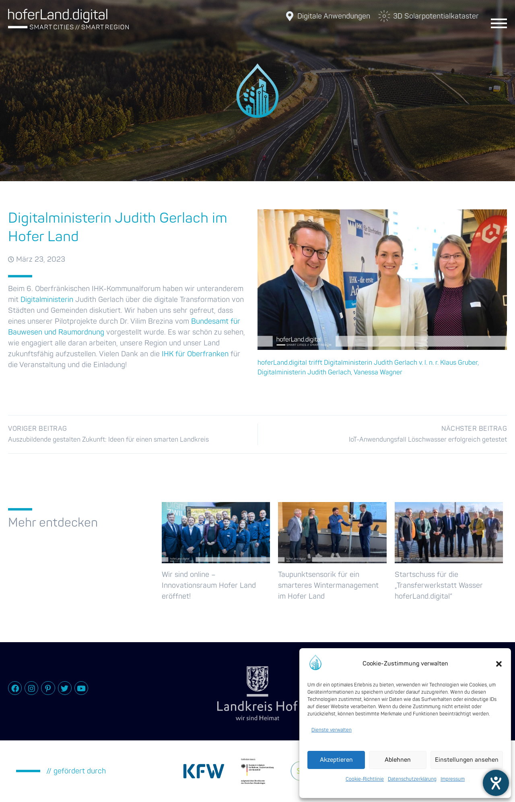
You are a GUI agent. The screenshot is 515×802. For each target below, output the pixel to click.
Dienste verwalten (331, 730)
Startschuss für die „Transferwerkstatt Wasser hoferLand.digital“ (439, 585)
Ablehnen (398, 760)
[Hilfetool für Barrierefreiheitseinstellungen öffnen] (496, 783)
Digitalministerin (47, 299)
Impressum (453, 779)
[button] (499, 664)
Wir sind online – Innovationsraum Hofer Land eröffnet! (209, 585)
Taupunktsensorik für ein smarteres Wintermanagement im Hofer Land (328, 585)
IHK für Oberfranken (195, 354)
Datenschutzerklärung (412, 779)
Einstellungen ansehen (467, 760)
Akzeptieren (336, 760)
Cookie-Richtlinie (365, 779)
